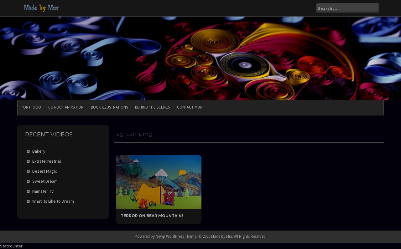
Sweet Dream (45, 181)
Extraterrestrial (46, 161)
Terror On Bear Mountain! (152, 215)
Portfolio (31, 107)
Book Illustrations (109, 107)
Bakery (38, 151)
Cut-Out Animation (66, 107)
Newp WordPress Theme (176, 236)
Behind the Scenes (152, 107)
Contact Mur (189, 107)
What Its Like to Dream (53, 201)
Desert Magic (44, 171)
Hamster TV (43, 191)
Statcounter (11, 246)
